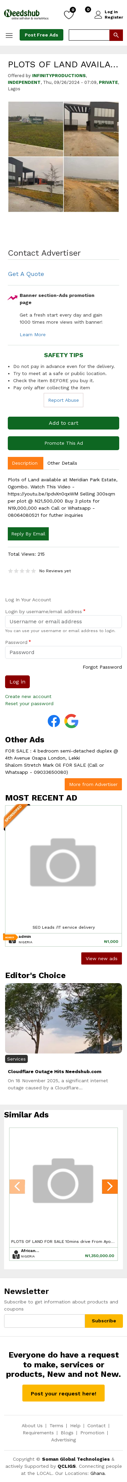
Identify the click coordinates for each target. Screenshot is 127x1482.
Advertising (63, 1439)
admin (25, 936)
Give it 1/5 (11, 570)
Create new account (28, 696)
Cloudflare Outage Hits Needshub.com (54, 1071)
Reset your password (29, 703)
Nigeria (26, 942)
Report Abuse (63, 400)
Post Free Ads (41, 35)
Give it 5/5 (34, 570)
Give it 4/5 (28, 570)
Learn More (33, 334)
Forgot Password (102, 667)
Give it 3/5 (22, 570)
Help (75, 1425)
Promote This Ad (63, 443)
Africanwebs (30, 1250)
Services (16, 1059)
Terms (56, 1425)
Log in (111, 11)
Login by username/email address (43, 611)
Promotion (92, 1432)
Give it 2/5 (16, 570)
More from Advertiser (93, 784)
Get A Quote (26, 273)
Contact (96, 1425)
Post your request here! (63, 1393)
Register (114, 17)
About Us (32, 1425)
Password (16, 642)
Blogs (67, 1432)
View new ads (102, 958)
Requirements (38, 1432)
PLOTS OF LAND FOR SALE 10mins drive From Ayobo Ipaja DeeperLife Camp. (63, 1241)
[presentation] (17, 1188)
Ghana (97, 1473)
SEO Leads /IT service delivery (64, 927)
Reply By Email (28, 533)
